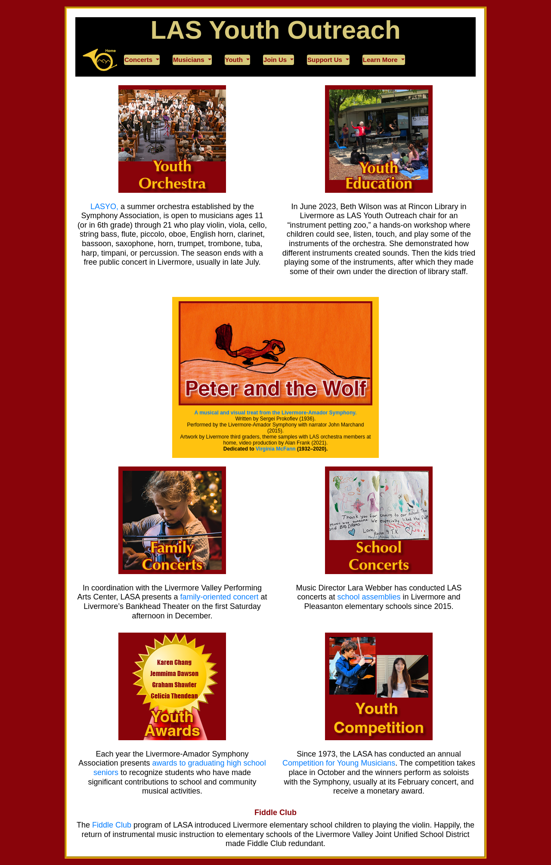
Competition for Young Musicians (338, 763)
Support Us (325, 59)
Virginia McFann (275, 449)
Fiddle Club (275, 812)
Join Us (275, 59)
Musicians (189, 59)
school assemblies (368, 597)
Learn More (381, 59)
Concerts (139, 59)
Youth (235, 59)
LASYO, (104, 206)
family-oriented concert (219, 597)
